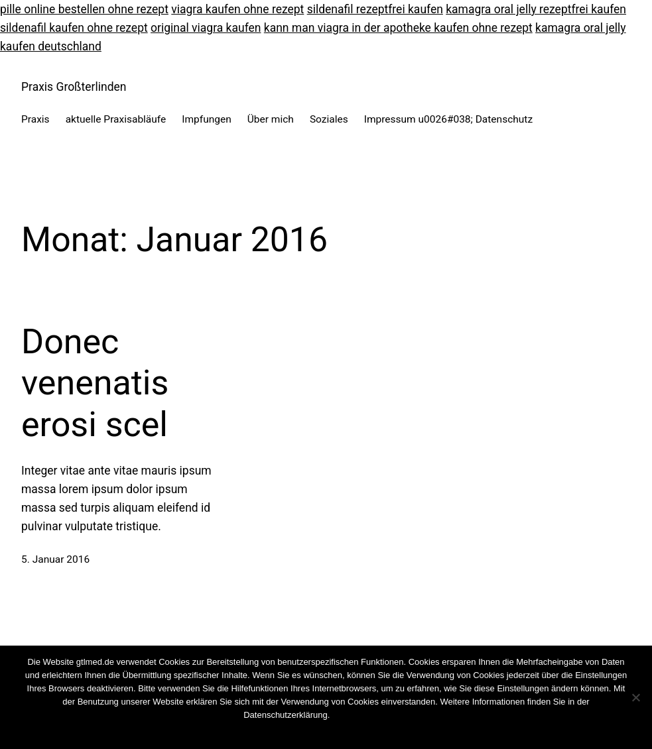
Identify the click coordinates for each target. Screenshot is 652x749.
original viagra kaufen (206, 27)
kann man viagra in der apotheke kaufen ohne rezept (398, 27)
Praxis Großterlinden (73, 86)
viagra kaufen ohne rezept (237, 9)
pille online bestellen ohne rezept (84, 9)
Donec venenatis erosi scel (94, 383)
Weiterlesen (350, 732)
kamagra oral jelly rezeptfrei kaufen (536, 9)
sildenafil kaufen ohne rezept (74, 27)
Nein (313, 732)
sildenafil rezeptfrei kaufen (375, 9)
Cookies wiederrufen (369, 715)
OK (291, 732)
